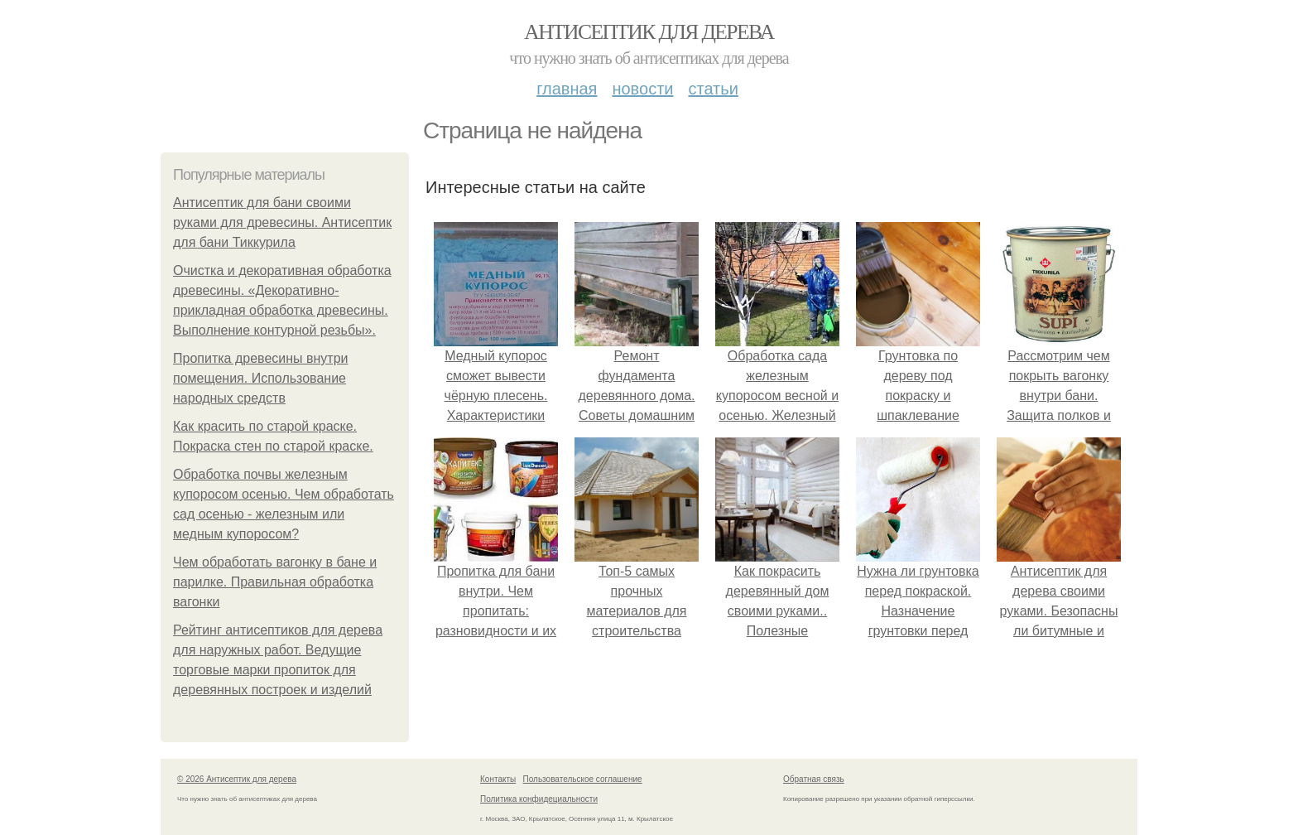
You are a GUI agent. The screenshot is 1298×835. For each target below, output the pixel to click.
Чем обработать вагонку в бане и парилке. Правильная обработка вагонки (275, 582)
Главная (566, 89)
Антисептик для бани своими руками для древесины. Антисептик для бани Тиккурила (282, 222)
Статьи (713, 89)
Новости (642, 89)
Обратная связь (813, 779)
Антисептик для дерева (648, 32)
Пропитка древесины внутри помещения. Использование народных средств (261, 378)
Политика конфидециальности (539, 799)
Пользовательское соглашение (582, 779)
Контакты (498, 779)
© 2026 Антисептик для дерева (236, 779)
